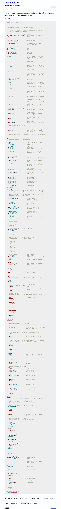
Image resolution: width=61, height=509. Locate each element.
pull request (50, 498)
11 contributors (35, 503)
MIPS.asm (12, 8)
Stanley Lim (53, 508)
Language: (48, 7)
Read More (7, 18)
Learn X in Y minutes (13, 2)
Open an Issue (28, 498)
